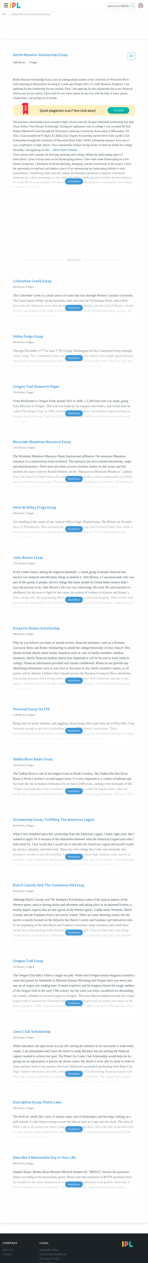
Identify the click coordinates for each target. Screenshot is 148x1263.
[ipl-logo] (15, 7)
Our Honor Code (49, 1235)
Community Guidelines (53, 1230)
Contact (7, 1230)
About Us (8, 1226)
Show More (74, 157)
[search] (132, 6)
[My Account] (142, 5)
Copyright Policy (49, 1226)
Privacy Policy (47, 1239)
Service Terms (48, 1244)
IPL (4, 14)
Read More (74, 283)
